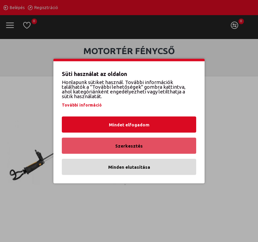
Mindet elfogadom (129, 124)
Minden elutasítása (129, 167)
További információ (82, 105)
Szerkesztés (129, 146)
